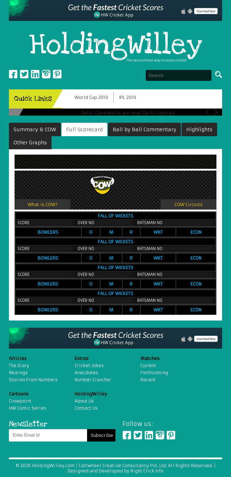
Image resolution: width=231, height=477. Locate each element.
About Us (84, 401)
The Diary (19, 365)
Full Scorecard (84, 129)
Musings (18, 372)
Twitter (24, 74)
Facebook (13, 74)
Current (148, 365)
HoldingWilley (115, 45)
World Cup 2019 (91, 97)
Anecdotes (86, 372)
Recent (148, 379)
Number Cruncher (93, 379)
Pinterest (171, 435)
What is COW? (43, 204)
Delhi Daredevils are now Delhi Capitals (128, 113)
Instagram (46, 74)
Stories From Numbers (33, 379)
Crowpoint (20, 401)
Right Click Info (146, 470)
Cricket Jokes (89, 365)
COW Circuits (188, 204)
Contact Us (86, 408)
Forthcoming (154, 372)
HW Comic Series (27, 408)
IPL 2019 (127, 97)
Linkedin (35, 74)
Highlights (199, 129)
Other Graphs (30, 142)
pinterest (57, 74)
